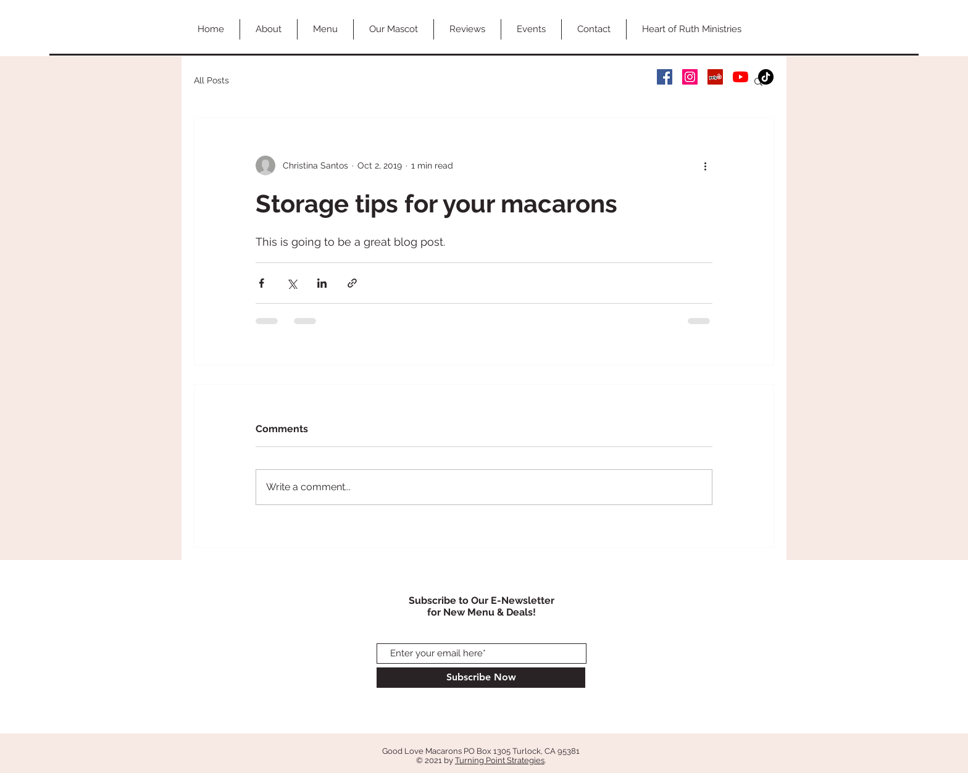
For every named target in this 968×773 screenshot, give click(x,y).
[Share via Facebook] (261, 283)
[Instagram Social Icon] (690, 77)
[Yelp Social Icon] (715, 77)
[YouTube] (740, 77)
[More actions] (705, 165)
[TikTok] (766, 77)
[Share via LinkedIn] (322, 283)
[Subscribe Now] (481, 677)
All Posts (211, 80)
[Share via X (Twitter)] (292, 283)
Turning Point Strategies (499, 760)
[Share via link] (352, 283)
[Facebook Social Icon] (664, 77)
